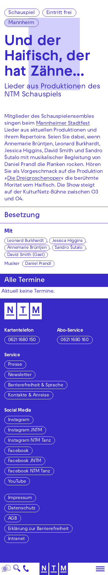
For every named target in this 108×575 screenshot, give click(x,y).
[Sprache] (6, 569)
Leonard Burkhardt (25, 241)
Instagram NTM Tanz (29, 441)
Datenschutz (21, 508)
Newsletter (19, 375)
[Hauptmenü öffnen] (100, 569)
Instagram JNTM (25, 430)
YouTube (17, 482)
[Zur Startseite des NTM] (23, 311)
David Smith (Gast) (26, 255)
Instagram (18, 420)
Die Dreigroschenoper (34, 178)
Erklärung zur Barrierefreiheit (38, 529)
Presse (15, 365)
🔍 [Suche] (16, 570)
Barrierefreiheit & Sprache (35, 385)
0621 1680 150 (22, 340)
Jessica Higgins (67, 241)
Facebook (18, 451)
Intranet (16, 539)
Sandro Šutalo (68, 248)
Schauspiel (21, 13)
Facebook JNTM (24, 461)
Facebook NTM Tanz (29, 471)
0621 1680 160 (74, 340)
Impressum (20, 498)
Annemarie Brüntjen (27, 248)
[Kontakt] (26, 569)
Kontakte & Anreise (28, 395)
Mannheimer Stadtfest (63, 123)
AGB (12, 519)
